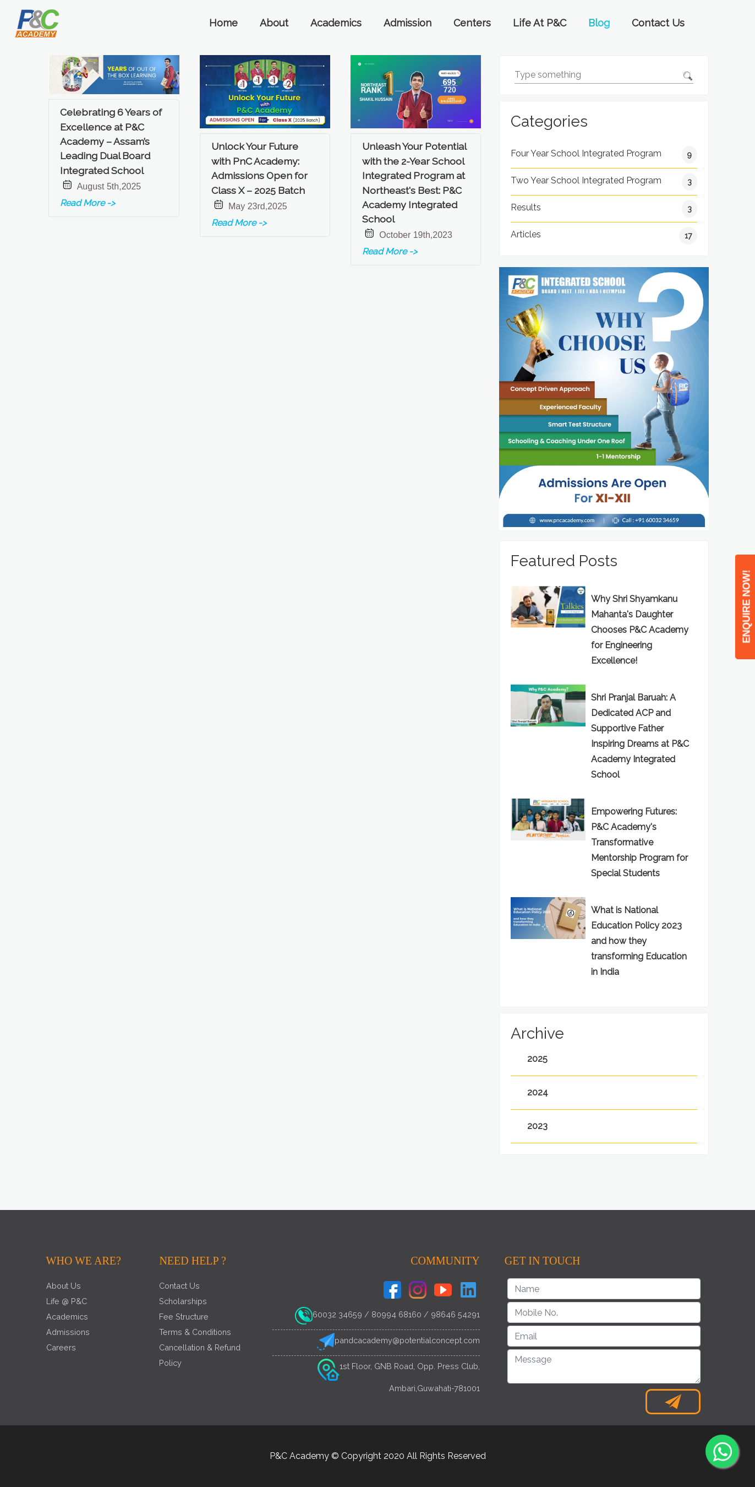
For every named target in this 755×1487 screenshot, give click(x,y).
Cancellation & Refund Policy (199, 1355)
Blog (599, 23)
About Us (63, 1285)
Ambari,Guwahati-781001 (434, 1388)
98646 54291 (455, 1314)
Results (604, 209)
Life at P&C (539, 23)
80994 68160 (396, 1314)
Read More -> (87, 203)
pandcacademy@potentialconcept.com (407, 1340)
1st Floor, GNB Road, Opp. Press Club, (410, 1366)
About (274, 23)
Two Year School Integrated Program (604, 182)
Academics (336, 23)
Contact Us (658, 23)
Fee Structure (184, 1316)
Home (223, 23)
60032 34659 (337, 1314)
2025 (537, 1059)
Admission (407, 23)
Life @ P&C (66, 1301)
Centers (472, 23)
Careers (61, 1347)
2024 (537, 1092)
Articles (604, 236)
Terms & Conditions (195, 1332)
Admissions (68, 1332)
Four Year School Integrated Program (604, 155)
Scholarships (183, 1301)
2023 (537, 1126)
